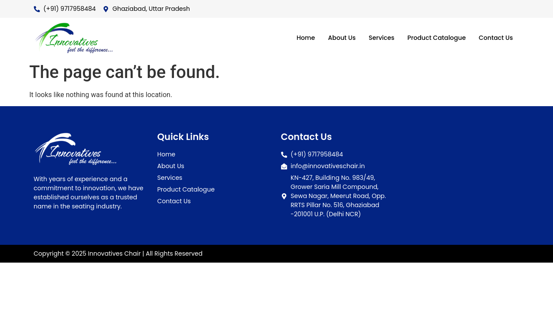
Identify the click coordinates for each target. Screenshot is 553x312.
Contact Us (495, 37)
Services (375, 37)
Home (296, 37)
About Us (333, 37)
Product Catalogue (433, 37)
